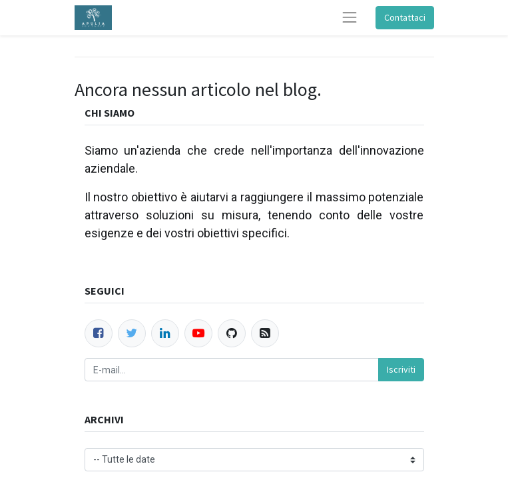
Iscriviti (401, 369)
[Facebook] (99, 333)
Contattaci (404, 17)
